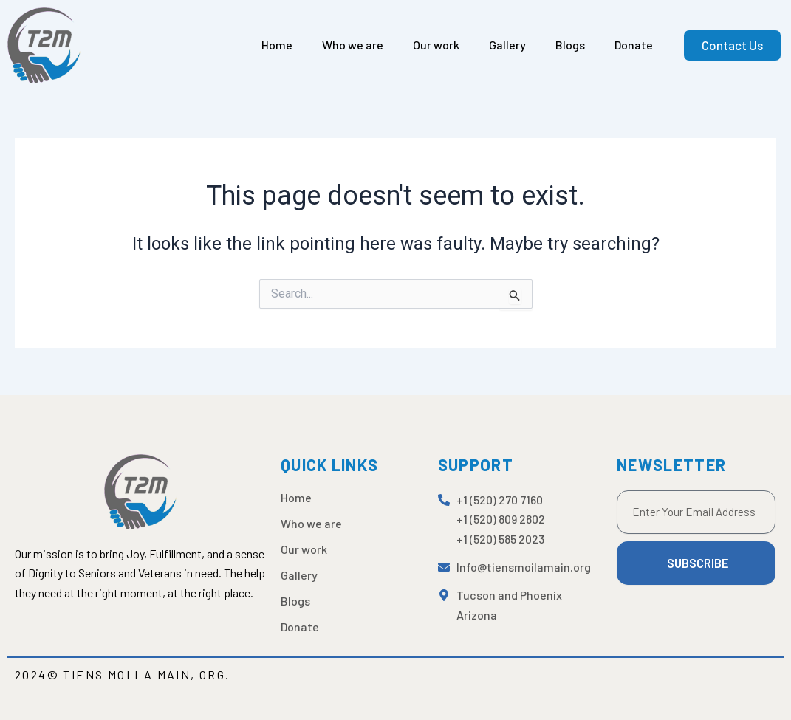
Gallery (507, 45)
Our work (436, 45)
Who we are (352, 45)
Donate (633, 45)
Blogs (570, 45)
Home (276, 45)
